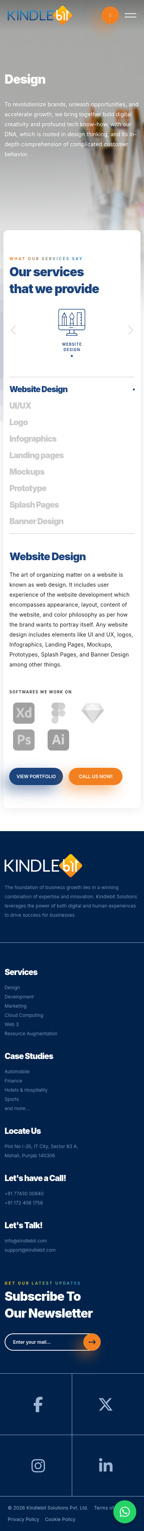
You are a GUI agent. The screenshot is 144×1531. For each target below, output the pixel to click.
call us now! (96, 776)
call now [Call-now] (110, 15)
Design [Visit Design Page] (12, 987)
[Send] (92, 1342)
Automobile (17, 1071)
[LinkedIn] (106, 1469)
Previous (13, 329)
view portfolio (36, 776)
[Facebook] (38, 1408)
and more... (17, 1108)
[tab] (71, 391)
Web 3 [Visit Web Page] (12, 1024)
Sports (12, 1099)
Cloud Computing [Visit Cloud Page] (24, 1015)
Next (131, 329)
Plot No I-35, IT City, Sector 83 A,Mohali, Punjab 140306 (41, 1150)
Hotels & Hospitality (26, 1090)
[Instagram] (38, 1469)
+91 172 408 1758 (24, 1203)
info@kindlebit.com (26, 1241)
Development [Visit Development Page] (19, 997)
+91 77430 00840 (24, 1193)
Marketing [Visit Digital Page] (15, 1006)
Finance (13, 1081)
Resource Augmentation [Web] (31, 1033)
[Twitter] (105, 1408)
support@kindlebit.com (30, 1250)
